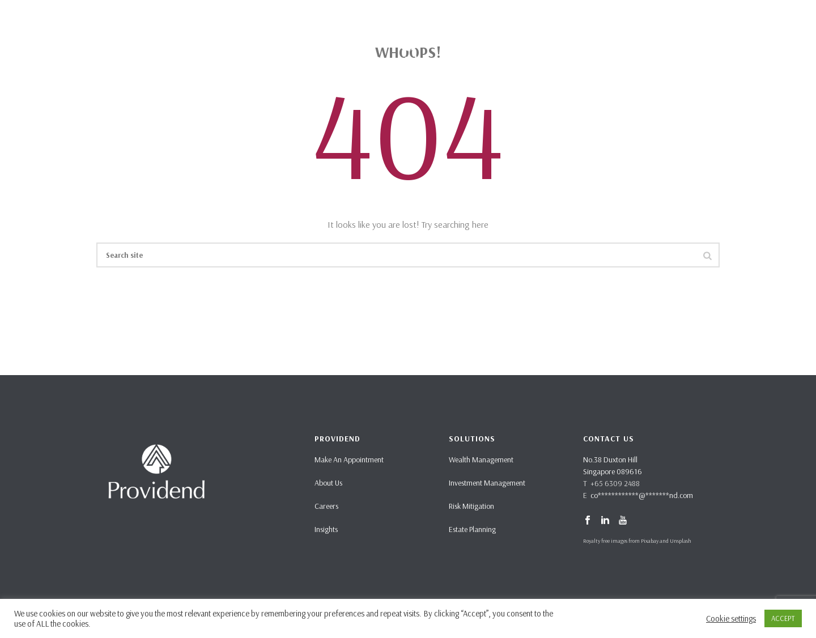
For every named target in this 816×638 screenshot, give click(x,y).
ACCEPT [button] (783, 618)
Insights (326, 529)
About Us (328, 483)
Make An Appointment (349, 459)
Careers (326, 506)
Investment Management (487, 483)
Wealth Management (481, 459)
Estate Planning (472, 529)
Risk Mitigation (471, 506)
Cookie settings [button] (731, 619)
